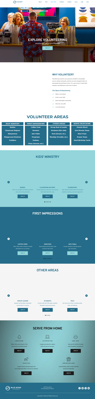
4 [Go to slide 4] (48, 258)
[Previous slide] (8, 182)
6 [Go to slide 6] (51, 258)
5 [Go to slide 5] (49, 258)
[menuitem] (40, 2)
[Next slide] (86, 182)
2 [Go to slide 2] (45, 258)
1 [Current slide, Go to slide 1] (45, 315)
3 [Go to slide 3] (46, 258)
